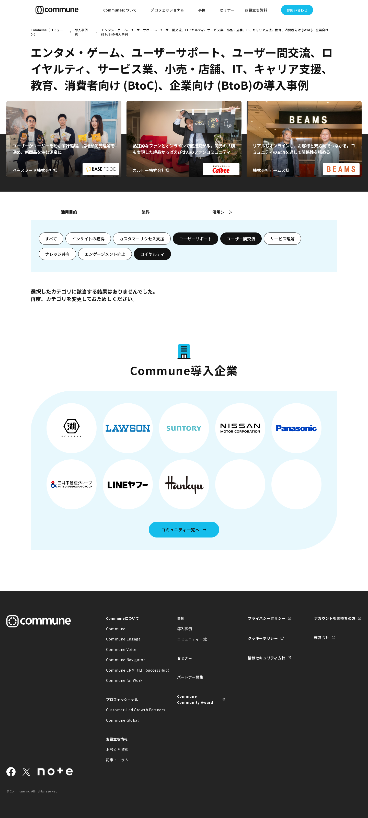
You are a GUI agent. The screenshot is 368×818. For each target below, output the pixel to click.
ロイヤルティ (152, 254)
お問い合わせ (297, 10)
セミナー (227, 10)
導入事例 (184, 628)
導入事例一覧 (83, 32)
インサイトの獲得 (88, 239)
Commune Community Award (195, 699)
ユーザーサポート (195, 239)
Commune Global (122, 720)
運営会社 (321, 637)
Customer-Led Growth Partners (130, 709)
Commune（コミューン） (47, 32)
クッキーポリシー (263, 638)
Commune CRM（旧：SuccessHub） (130, 670)
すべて (51, 239)
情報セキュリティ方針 (266, 657)
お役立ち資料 (117, 749)
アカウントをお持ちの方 (334, 618)
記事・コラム (117, 759)
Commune (115, 628)
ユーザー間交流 (241, 239)
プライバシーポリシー (266, 618)
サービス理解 (282, 239)
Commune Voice (121, 649)
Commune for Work (124, 680)
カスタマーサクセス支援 (141, 239)
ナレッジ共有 (57, 254)
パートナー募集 (190, 677)
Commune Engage (123, 638)
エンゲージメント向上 (105, 254)
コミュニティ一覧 (192, 638)
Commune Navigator (125, 659)
